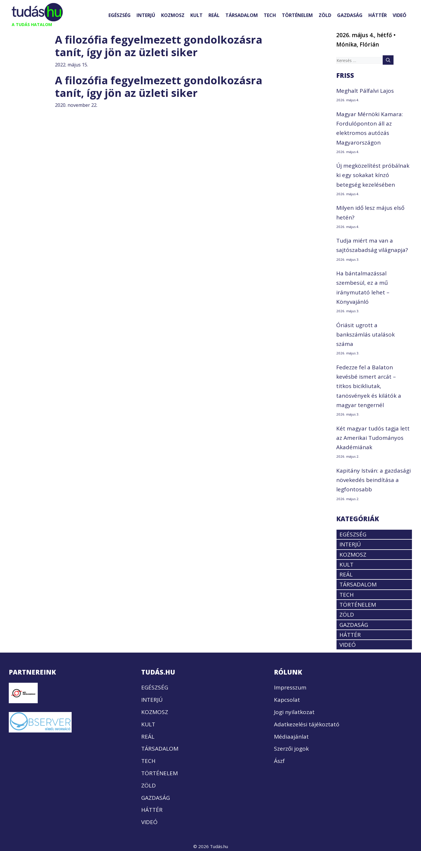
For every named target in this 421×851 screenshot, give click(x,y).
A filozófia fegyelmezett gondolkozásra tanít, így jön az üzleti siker (158, 45)
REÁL (214, 15)
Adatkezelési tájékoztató (306, 724)
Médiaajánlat (291, 736)
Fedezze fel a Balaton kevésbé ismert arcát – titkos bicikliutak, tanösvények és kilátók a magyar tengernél (368, 386)
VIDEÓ (399, 15)
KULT (196, 15)
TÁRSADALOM (241, 15)
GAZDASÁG (350, 15)
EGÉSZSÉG (119, 15)
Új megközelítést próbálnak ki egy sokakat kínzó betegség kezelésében (372, 175)
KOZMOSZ (172, 15)
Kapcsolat (287, 700)
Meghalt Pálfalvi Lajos (365, 91)
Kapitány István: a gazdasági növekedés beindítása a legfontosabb (373, 480)
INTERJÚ (146, 15)
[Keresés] (388, 60)
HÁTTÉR (377, 15)
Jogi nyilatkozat (294, 712)
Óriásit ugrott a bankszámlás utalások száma (365, 334)
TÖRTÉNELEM (297, 15)
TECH (270, 15)
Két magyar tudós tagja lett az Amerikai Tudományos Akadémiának (373, 438)
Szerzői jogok (291, 748)
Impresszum (290, 687)
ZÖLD (325, 15)
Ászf (279, 761)
